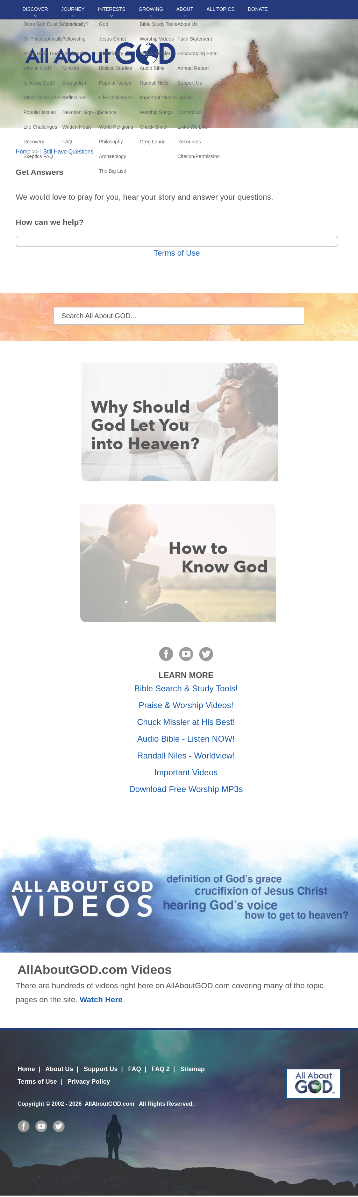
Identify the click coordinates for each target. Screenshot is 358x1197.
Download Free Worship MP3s (186, 789)
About (185, 9)
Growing (151, 9)
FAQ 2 (161, 1069)
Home (23, 152)
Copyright (30, 1103)
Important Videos (186, 772)
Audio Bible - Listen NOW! (186, 738)
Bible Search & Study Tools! (186, 688)
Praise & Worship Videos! (185, 705)
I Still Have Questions (66, 152)
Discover (35, 9)
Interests (112, 9)
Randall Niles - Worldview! (186, 755)
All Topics (221, 9)
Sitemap (192, 1069)
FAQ (134, 1069)
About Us (59, 1069)
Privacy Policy (88, 1081)
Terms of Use (177, 253)
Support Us (100, 1069)
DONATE (258, 9)
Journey (73, 9)
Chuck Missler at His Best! (186, 722)
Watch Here (101, 999)
